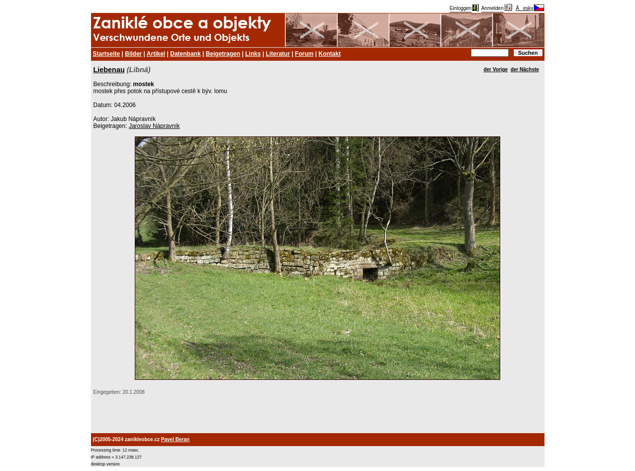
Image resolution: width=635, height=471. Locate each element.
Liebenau (109, 70)
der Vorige (495, 69)
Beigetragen (223, 53)
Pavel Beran (175, 439)
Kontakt (329, 53)
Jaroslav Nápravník (154, 125)
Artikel (156, 53)
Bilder (133, 53)
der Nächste (525, 69)
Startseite (106, 53)
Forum (304, 53)
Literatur (278, 53)
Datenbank (185, 53)
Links (253, 53)
